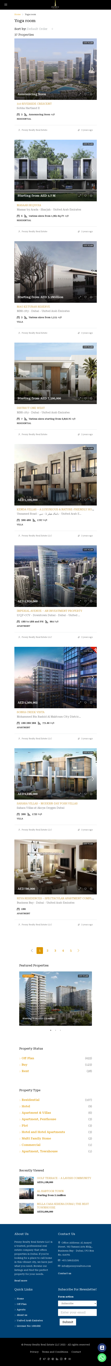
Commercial (31, 1145)
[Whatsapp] (102, 1357)
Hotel (26, 1106)
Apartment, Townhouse (40, 1151)
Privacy (34, 1352)
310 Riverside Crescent (34, 103)
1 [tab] (52, 1031)
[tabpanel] (55, 998)
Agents (21, 1309)
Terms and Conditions (55, 1352)
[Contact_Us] (102, 1347)
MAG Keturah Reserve (33, 306)
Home (20, 1298)
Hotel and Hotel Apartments (43, 1132)
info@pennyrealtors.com (76, 1266)
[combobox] (40, 29)
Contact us (64, 1273)
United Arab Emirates (30, 1320)
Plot (25, 1125)
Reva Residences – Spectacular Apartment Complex (56, 898)
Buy (24, 1064)
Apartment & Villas (36, 1112)
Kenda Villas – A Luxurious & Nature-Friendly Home (56, 509)
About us (22, 1315)
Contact (76, 1352)
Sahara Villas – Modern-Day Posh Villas (47, 803)
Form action (66, 1296)
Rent (25, 1071)
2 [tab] (57, 1031)
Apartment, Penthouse (39, 1119)
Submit (67, 1322)
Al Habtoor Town (50, 1191)
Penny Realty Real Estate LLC (37, 536)
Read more (20, 1280)
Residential (30, 1100)
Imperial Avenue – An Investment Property (49, 610)
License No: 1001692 (29, 1326)
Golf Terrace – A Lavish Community (64, 1178)
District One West (31, 408)
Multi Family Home (36, 1138)
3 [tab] (62, 1031)
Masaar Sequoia (29, 205)
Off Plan (28, 1058)
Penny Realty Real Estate (34, 130)
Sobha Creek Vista (30, 712)
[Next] (78, 950)
